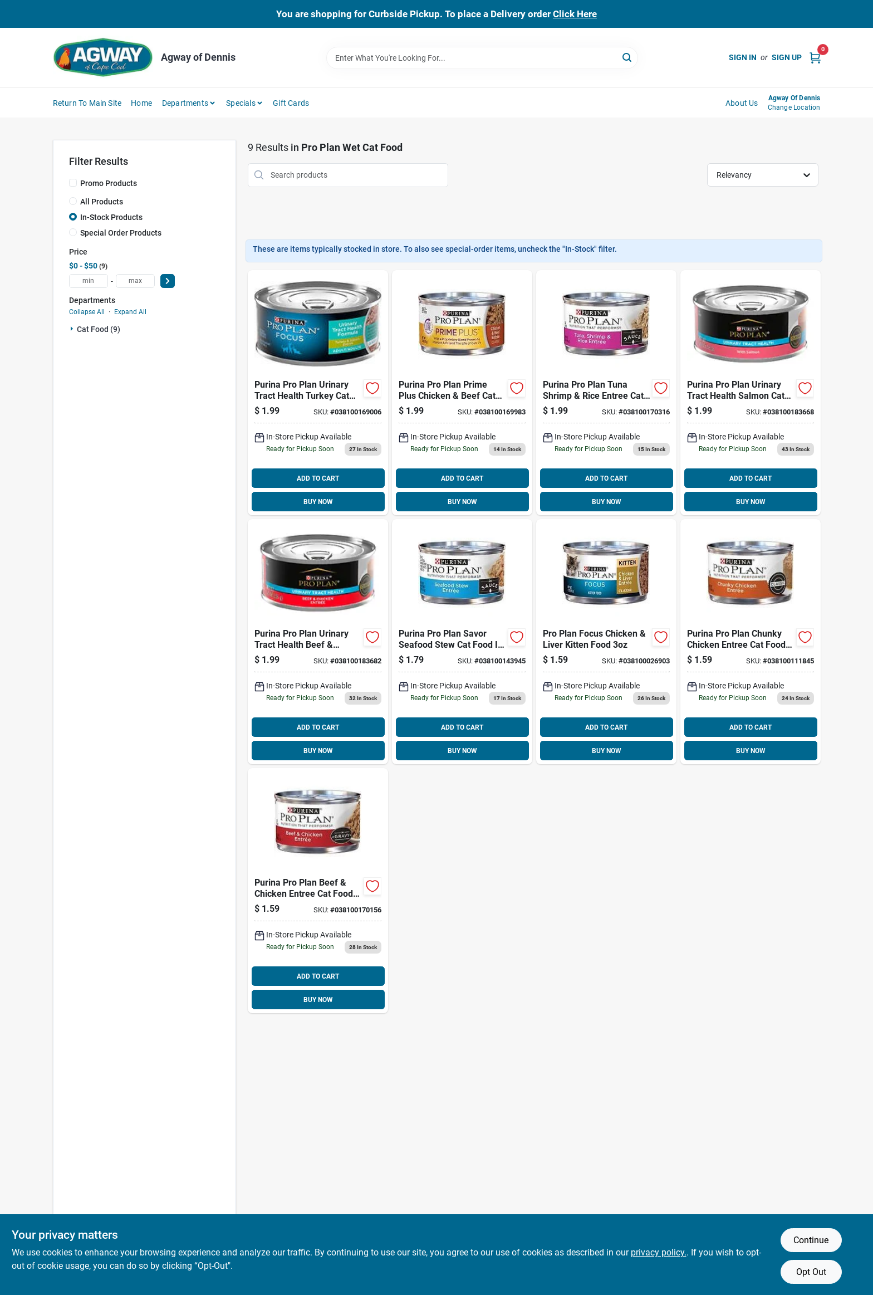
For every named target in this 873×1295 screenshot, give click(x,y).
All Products (101, 201)
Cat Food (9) (98, 329)
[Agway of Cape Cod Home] (103, 58)
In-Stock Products (111, 217)
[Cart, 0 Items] (815, 57)
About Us (741, 103)
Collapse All (87, 312)
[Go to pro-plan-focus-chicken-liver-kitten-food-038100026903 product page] (606, 641)
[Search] (628, 57)
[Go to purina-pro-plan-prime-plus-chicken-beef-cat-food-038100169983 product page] (462, 392)
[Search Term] (482, 58)
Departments (185, 103)
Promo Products (108, 183)
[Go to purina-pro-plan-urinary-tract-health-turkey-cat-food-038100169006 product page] (318, 392)
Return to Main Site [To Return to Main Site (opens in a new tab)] (87, 103)
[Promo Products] (73, 183)
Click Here (575, 13)
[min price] (88, 281)
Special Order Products (120, 233)
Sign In (743, 57)
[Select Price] (167, 281)
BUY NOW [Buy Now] (318, 502)
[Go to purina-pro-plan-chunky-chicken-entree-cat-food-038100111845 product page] (750, 641)
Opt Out (811, 1272)
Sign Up (787, 57)
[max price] (135, 281)
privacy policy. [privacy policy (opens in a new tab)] (658, 1252)
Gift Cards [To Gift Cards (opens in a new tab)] (291, 103)
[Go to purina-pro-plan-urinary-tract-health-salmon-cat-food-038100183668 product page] (750, 392)
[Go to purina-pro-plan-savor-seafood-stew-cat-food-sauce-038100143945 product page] (462, 641)
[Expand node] (73, 328)
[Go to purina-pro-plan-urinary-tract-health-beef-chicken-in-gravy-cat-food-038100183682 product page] (318, 641)
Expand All (130, 312)
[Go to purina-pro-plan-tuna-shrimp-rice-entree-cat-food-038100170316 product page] (606, 392)
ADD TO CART (318, 478)
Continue (810, 1240)
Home (141, 103)
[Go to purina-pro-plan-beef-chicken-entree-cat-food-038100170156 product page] (318, 890)
